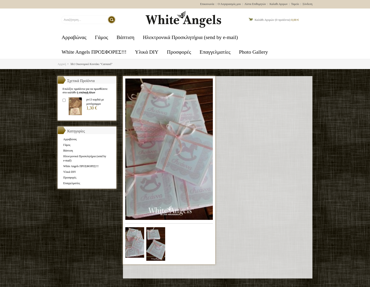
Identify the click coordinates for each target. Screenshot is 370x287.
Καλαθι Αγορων (278, 4)
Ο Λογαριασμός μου (229, 4)
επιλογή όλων (87, 92)
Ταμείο (295, 4)
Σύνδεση (307, 4)
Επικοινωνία (207, 4)
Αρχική (62, 64)
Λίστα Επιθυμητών (255, 4)
